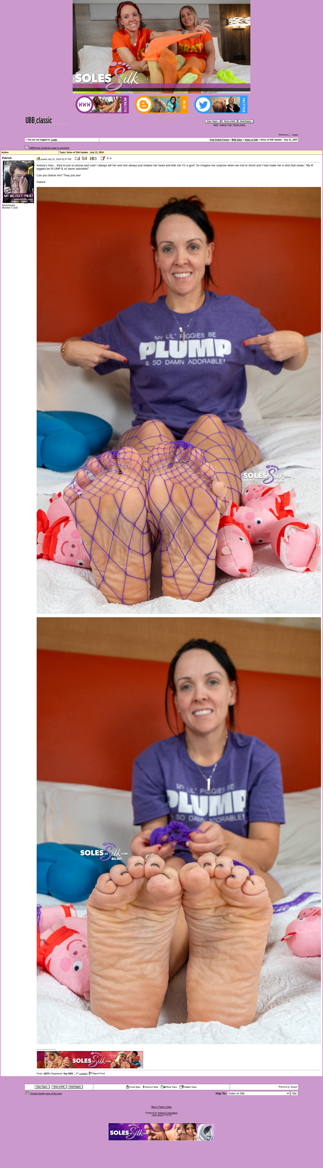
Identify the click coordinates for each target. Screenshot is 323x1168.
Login (54, 140)
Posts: (43, 1073)
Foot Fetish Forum (219, 140)
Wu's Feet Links (161, 1107)
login (215, 125)
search (223, 125)
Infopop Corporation (167, 1113)
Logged (83, 1073)
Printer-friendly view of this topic (43, 1093)
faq (230, 125)
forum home (239, 125)
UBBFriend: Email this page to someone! (49, 148)
